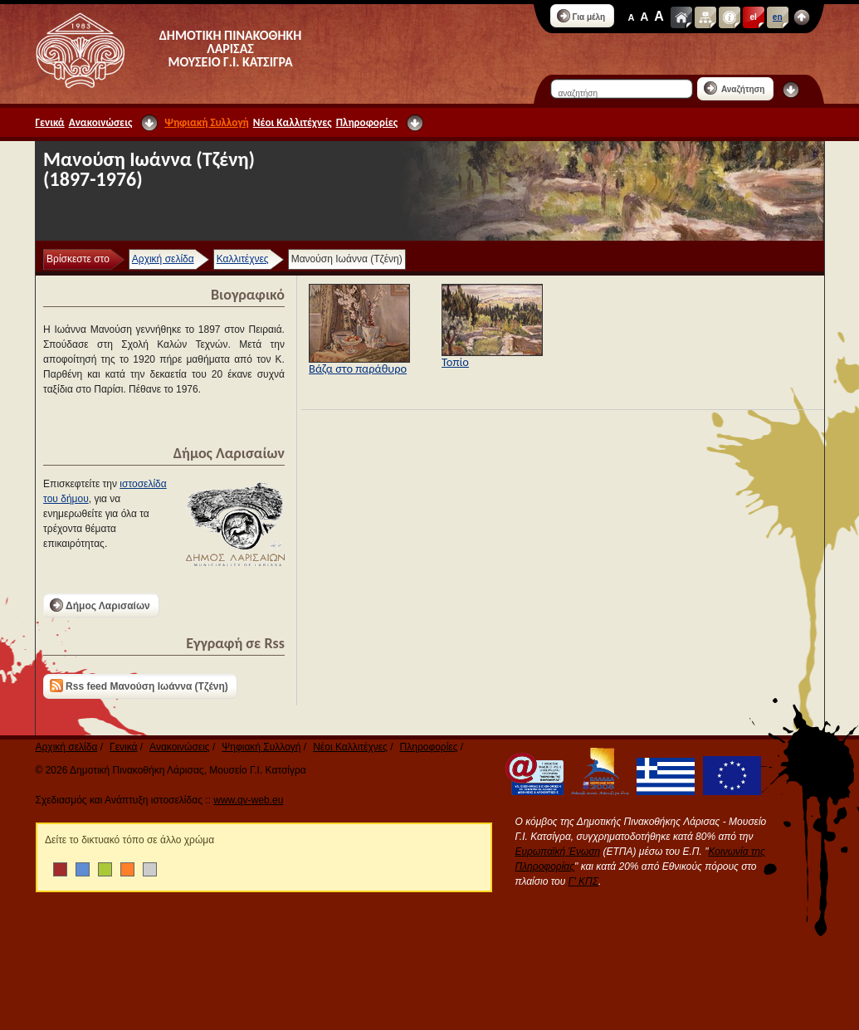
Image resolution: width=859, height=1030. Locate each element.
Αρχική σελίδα (163, 259)
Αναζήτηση (734, 88)
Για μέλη (581, 15)
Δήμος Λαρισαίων (100, 605)
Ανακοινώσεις (101, 122)
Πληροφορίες (367, 122)
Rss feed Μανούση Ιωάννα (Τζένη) (139, 685)
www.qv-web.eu (248, 800)
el (753, 17)
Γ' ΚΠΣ (583, 881)
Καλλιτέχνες (243, 259)
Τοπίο (455, 361)
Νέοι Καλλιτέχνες (292, 122)
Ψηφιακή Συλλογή (206, 122)
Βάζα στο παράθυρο (358, 368)
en (778, 17)
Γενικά (50, 122)
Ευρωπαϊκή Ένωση (558, 851)
